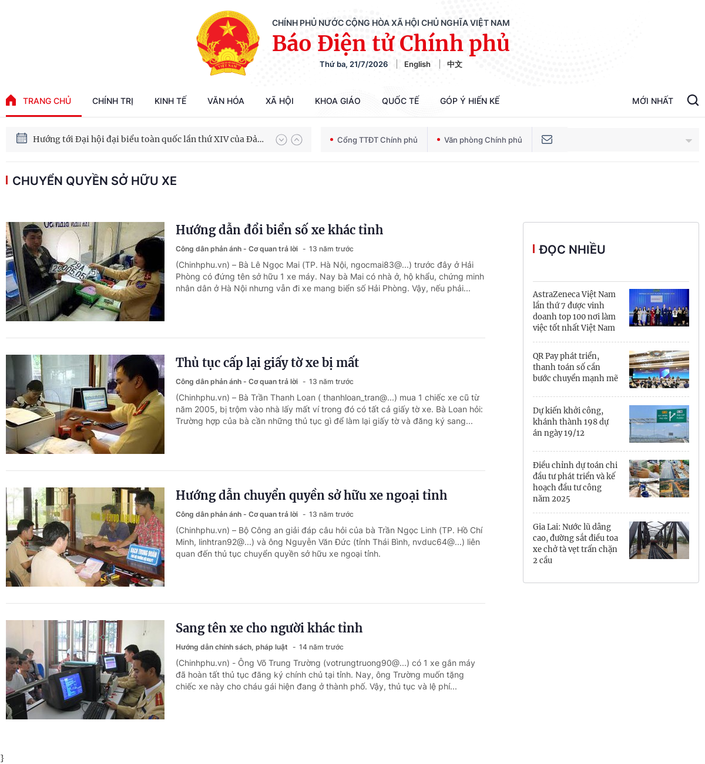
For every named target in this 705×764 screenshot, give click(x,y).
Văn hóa (225, 101)
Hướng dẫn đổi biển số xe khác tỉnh (279, 230)
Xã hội (280, 101)
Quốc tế (400, 101)
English (417, 64)
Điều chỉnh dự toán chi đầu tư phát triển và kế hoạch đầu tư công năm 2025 (575, 482)
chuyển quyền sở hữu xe (94, 181)
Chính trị (112, 101)
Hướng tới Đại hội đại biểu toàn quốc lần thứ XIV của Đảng (148, 139)
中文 (454, 64)
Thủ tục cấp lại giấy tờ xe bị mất (267, 362)
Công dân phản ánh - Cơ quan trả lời (238, 248)
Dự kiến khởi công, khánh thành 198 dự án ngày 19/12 (571, 422)
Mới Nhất (652, 101)
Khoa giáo (338, 101)
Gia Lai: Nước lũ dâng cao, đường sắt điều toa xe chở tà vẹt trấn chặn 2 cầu (575, 544)
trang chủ (38, 100)
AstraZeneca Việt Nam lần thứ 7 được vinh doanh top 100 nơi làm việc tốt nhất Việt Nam (574, 311)
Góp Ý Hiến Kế (469, 101)
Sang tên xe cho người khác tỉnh (269, 628)
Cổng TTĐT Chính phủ (374, 139)
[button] (281, 140)
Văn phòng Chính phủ (479, 139)
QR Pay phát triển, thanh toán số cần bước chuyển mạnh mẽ (575, 367)
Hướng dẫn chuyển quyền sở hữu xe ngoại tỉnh (311, 495)
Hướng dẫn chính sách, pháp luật (233, 646)
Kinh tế (170, 101)
